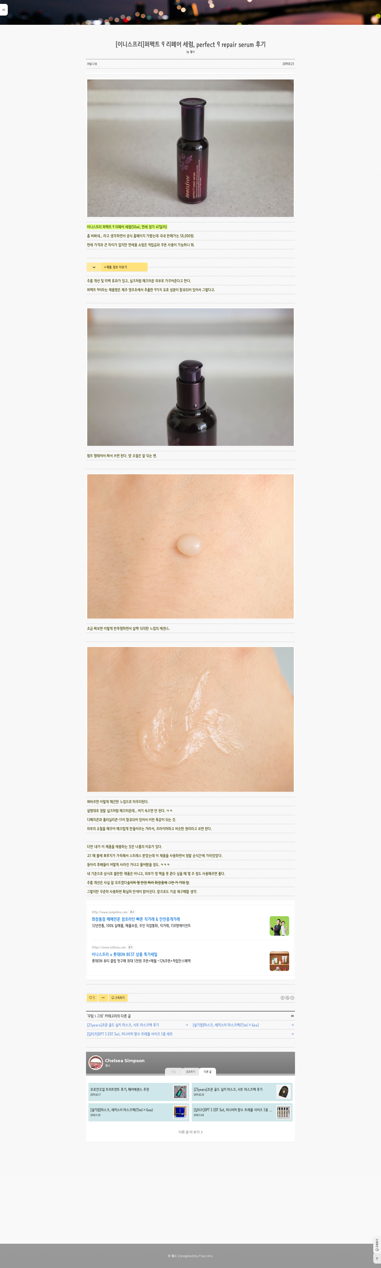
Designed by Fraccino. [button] (195, 1256)
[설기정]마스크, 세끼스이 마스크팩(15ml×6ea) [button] (138, 1180)
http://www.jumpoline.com (109, 980)
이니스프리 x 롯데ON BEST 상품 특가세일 (124, 1022)
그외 (100, 1084)
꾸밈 (91, 1084)
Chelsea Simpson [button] (190, 12)
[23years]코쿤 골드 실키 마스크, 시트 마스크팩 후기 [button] (242, 1160)
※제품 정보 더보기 (115, 335)
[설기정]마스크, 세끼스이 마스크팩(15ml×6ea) (226, 1092)
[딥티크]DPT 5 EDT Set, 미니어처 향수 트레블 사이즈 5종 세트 (130, 1101)
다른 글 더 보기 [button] (189, 1200)
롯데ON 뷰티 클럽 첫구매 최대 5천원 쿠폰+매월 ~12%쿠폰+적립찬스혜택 (141, 1028)
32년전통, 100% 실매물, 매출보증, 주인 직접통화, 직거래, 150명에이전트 (141, 993)
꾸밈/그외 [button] (92, 64)
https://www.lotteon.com (109, 1015)
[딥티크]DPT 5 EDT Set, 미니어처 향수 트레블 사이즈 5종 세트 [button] (242, 1180)
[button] (377, 1245)
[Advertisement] (190, 108)
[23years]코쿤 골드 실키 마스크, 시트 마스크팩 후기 (123, 1092)
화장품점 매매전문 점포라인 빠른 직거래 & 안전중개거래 (136, 987)
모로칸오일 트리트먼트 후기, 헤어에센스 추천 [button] (138, 1160)
